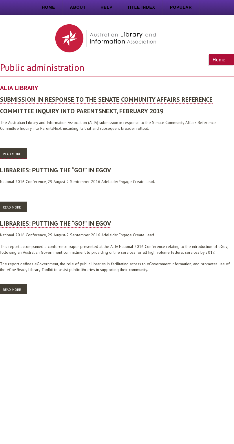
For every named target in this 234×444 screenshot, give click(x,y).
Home (48, 7)
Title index (141, 7)
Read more (15, 155)
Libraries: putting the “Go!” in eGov (55, 170)
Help (106, 7)
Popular (181, 7)
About (78, 7)
